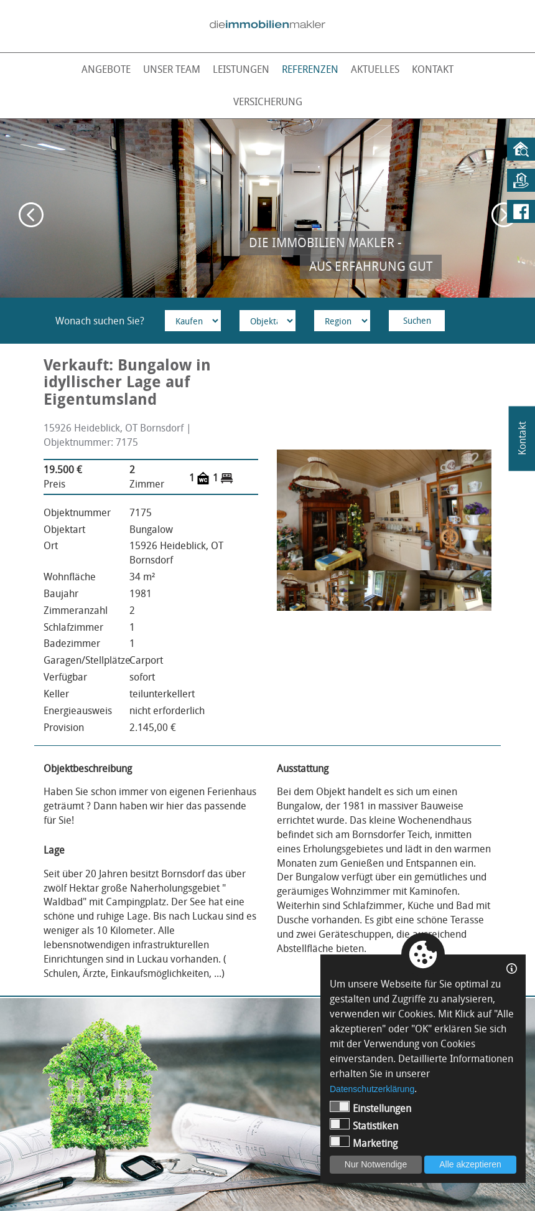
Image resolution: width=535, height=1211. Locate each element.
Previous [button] (31, 214)
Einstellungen (370, 1108)
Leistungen (241, 69)
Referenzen (310, 69)
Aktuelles (375, 69)
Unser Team (171, 69)
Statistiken (364, 1125)
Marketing (364, 1143)
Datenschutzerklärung (372, 1089)
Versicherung (267, 101)
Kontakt (433, 69)
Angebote (106, 69)
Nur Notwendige (376, 1164)
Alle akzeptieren (470, 1164)
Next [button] (503, 214)
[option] (267, 208)
